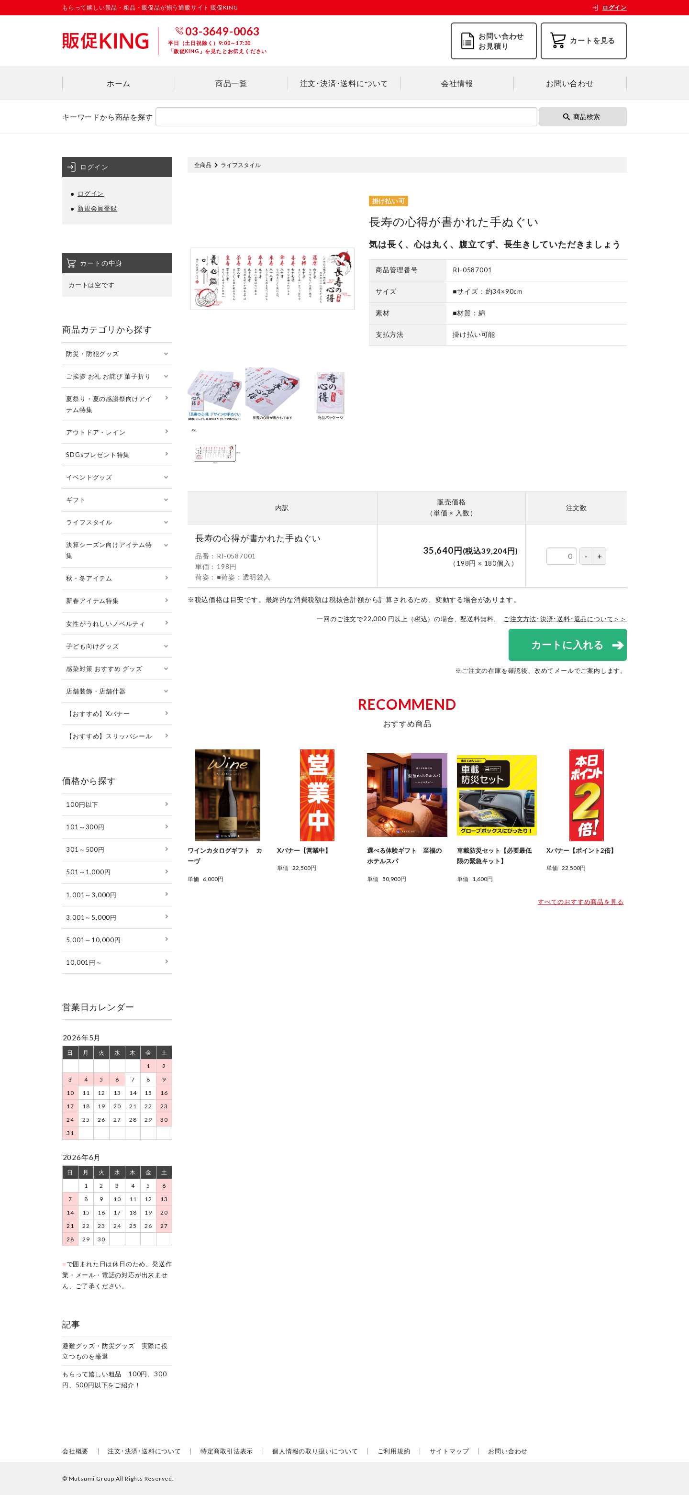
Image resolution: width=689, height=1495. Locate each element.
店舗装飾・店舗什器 (95, 691)
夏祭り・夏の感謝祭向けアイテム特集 (109, 404)
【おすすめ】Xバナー (98, 713)
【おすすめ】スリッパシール (109, 736)
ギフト (76, 499)
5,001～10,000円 (93, 940)
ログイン (609, 7)
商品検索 (581, 116)
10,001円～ (84, 962)
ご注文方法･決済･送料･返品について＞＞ (565, 619)
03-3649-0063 (222, 31)
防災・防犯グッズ (92, 353)
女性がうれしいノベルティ (105, 623)
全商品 (202, 164)
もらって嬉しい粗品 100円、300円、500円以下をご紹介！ (114, 1379)
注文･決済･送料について (344, 83)
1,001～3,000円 (91, 895)
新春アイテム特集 (92, 600)
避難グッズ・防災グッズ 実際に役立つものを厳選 (115, 1351)
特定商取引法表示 (226, 1451)
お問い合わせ (570, 83)
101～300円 (85, 827)
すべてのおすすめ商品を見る (580, 902)
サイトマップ (449, 1451)
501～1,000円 (88, 872)
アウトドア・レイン (95, 432)
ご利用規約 (394, 1451)
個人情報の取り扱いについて (315, 1451)
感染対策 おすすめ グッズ (104, 668)
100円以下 (82, 804)
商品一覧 (231, 83)
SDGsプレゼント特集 (98, 454)
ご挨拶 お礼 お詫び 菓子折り (108, 376)
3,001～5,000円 (91, 917)
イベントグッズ (89, 477)
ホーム (119, 83)
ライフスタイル (241, 164)
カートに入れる (567, 645)
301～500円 (85, 849)
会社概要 (75, 1451)
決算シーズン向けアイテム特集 (109, 550)
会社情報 (457, 83)
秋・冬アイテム (89, 578)
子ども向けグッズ (92, 646)
